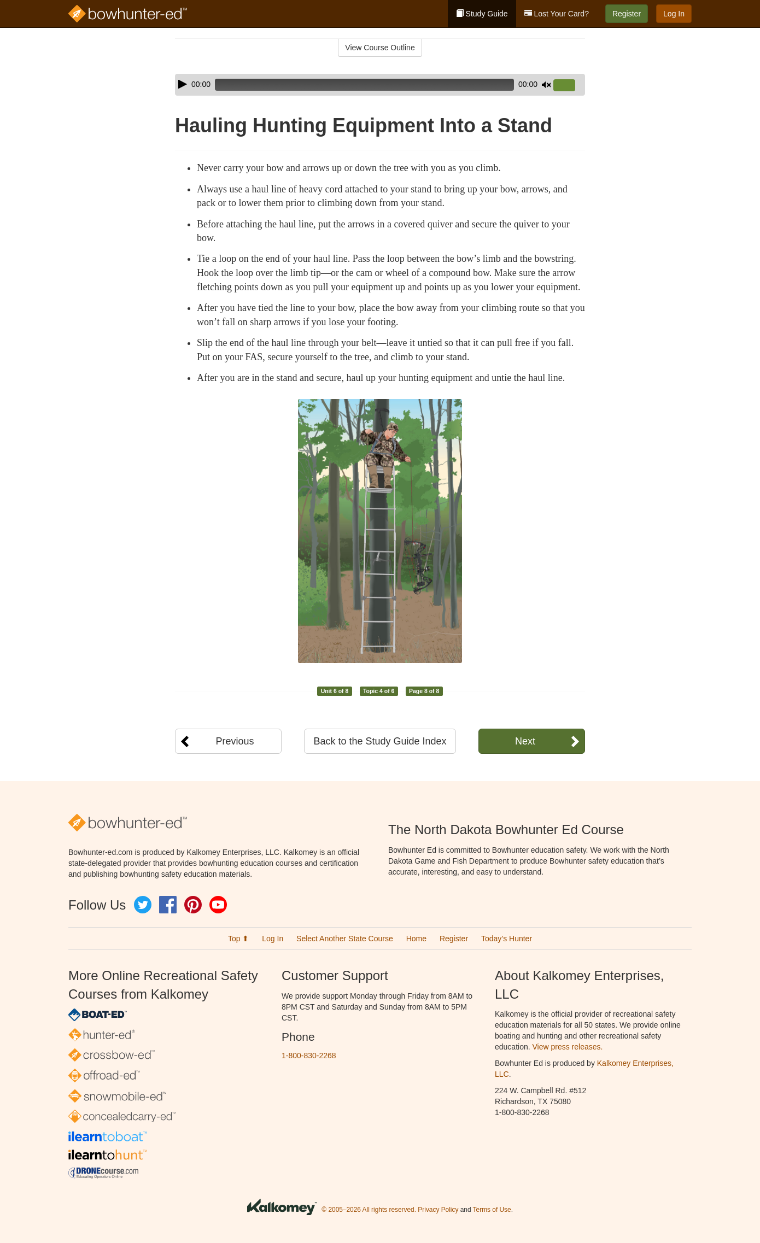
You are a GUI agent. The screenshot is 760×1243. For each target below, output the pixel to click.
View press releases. (568, 1046)
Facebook (168, 904)
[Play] (182, 84)
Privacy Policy (438, 1209)
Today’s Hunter (506, 938)
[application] (380, 85)
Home (416, 938)
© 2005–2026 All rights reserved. (368, 1209)
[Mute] (546, 84)
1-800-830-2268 (309, 1055)
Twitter (142, 904)
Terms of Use (492, 1209)
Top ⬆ (238, 938)
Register (626, 13)
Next (525, 741)
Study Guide (482, 13)
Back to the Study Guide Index (379, 741)
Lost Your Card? (556, 13)
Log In (674, 13)
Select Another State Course (344, 938)
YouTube (218, 904)
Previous (234, 741)
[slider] (364, 85)
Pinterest (193, 904)
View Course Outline (379, 47)
